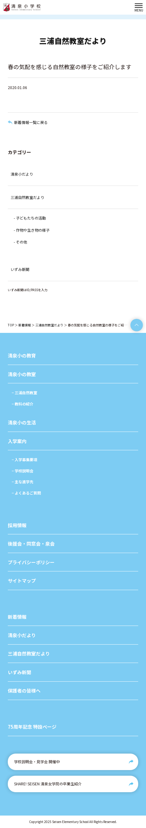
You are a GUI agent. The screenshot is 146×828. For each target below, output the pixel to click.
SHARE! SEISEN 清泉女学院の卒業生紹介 (48, 783)
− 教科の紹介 (22, 403)
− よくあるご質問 (26, 492)
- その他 (20, 241)
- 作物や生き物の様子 (32, 230)
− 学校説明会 (22, 470)
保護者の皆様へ (24, 690)
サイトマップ (22, 580)
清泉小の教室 (22, 374)
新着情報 (24, 325)
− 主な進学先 (22, 481)
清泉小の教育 (22, 355)
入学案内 (17, 441)
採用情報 (17, 525)
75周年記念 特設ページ (32, 726)
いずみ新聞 (20, 269)
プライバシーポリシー (31, 562)
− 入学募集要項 (24, 459)
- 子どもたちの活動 (30, 217)
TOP (11, 325)
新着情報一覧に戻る (31, 122)
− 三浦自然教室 (24, 392)
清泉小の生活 (22, 422)
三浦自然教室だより (27, 197)
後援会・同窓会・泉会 (31, 543)
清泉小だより (22, 174)
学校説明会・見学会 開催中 (37, 761)
